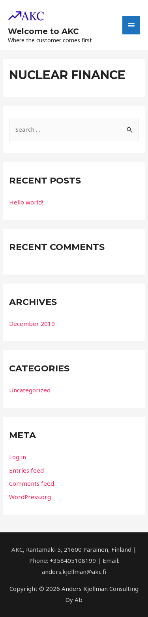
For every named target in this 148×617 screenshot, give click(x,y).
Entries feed (26, 470)
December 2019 (32, 323)
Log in (17, 457)
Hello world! (26, 202)
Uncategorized (30, 390)
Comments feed (31, 483)
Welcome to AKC (43, 31)
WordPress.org (30, 497)
